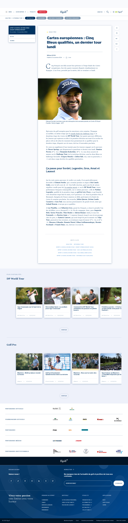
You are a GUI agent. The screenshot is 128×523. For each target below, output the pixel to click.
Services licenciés (47, 504)
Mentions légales (68, 520)
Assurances (45, 507)
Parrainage (45, 509)
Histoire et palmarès (55, 18)
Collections (86, 509)
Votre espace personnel (69, 499)
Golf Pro (8, 18)
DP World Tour (17, 18)
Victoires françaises (72, 18)
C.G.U (77, 520)
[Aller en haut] (116, 49)
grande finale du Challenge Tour (82, 133)
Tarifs (43, 502)
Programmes (86, 504)
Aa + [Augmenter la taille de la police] (117, 43)
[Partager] (116, 33)
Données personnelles (87, 520)
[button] (8, 12)
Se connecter (86, 502)
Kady (104, 499)
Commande (45, 499)
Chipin (104, 504)
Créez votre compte (68, 502)
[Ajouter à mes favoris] (116, 28)
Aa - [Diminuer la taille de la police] (117, 38)
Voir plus (64, 329)
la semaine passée (71, 187)
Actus (12, 36)
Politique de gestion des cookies (105, 520)
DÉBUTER (99, 12)
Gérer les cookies (121, 520)
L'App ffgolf (106, 502)
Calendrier (41, 18)
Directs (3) (42, 11)
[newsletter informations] (73, 470)
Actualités (30, 18)
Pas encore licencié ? (68, 504)
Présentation (86, 499)
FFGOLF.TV (33, 11)
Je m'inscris (118, 483)
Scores (12, 40)
